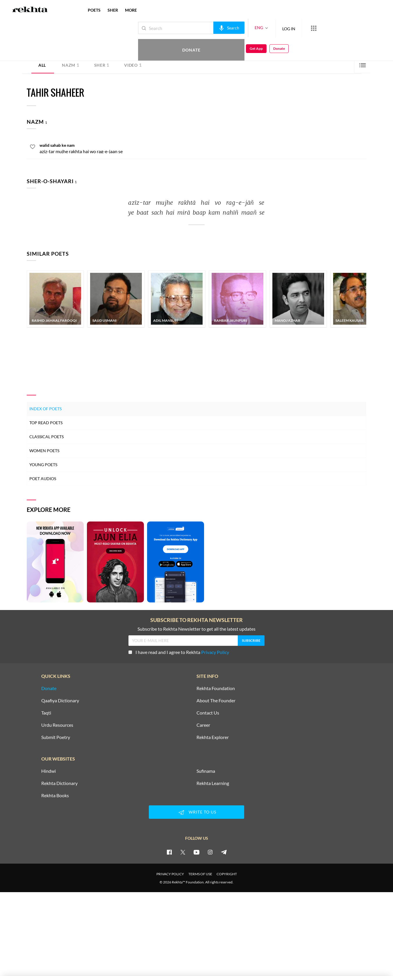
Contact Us (207, 712)
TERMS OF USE (200, 874)
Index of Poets (45, 408)
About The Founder (215, 700)
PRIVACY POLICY (170, 874)
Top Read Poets (45, 422)
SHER (113, 10)
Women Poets (44, 450)
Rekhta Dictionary (59, 783)
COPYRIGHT (227, 874)
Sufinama (205, 771)
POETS (94, 10)
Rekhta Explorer (212, 737)
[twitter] (182, 852)
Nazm (70, 65)
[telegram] (223, 852)
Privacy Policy (215, 652)
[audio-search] (209, 28)
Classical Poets (46, 436)
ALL (42, 65)
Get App (355, 28)
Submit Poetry (55, 737)
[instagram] (210, 852)
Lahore (78, 48)
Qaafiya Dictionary (60, 700)
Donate (325, 27)
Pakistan (91, 48)
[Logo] (29, 10)
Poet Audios (42, 478)
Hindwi (48, 771)
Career (203, 725)
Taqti (46, 712)
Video (133, 65)
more (131, 10)
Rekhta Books (55, 795)
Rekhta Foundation (215, 688)
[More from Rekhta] (294, 28)
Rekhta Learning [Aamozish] (212, 783)
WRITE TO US (196, 812)
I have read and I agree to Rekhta (178, 652)
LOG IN (269, 27)
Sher (102, 65)
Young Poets (43, 464)
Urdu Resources (57, 725)
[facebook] (169, 852)
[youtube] (196, 852)
